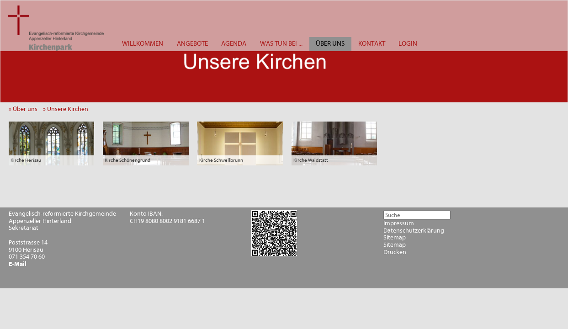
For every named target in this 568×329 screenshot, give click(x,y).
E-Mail (18, 264)
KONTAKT (371, 44)
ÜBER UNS (330, 44)
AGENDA (233, 44)
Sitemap (394, 237)
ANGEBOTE (192, 44)
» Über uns (25, 109)
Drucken (394, 252)
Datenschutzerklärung (413, 230)
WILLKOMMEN (142, 44)
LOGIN (407, 44)
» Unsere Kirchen (67, 109)
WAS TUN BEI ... (281, 44)
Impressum (398, 223)
